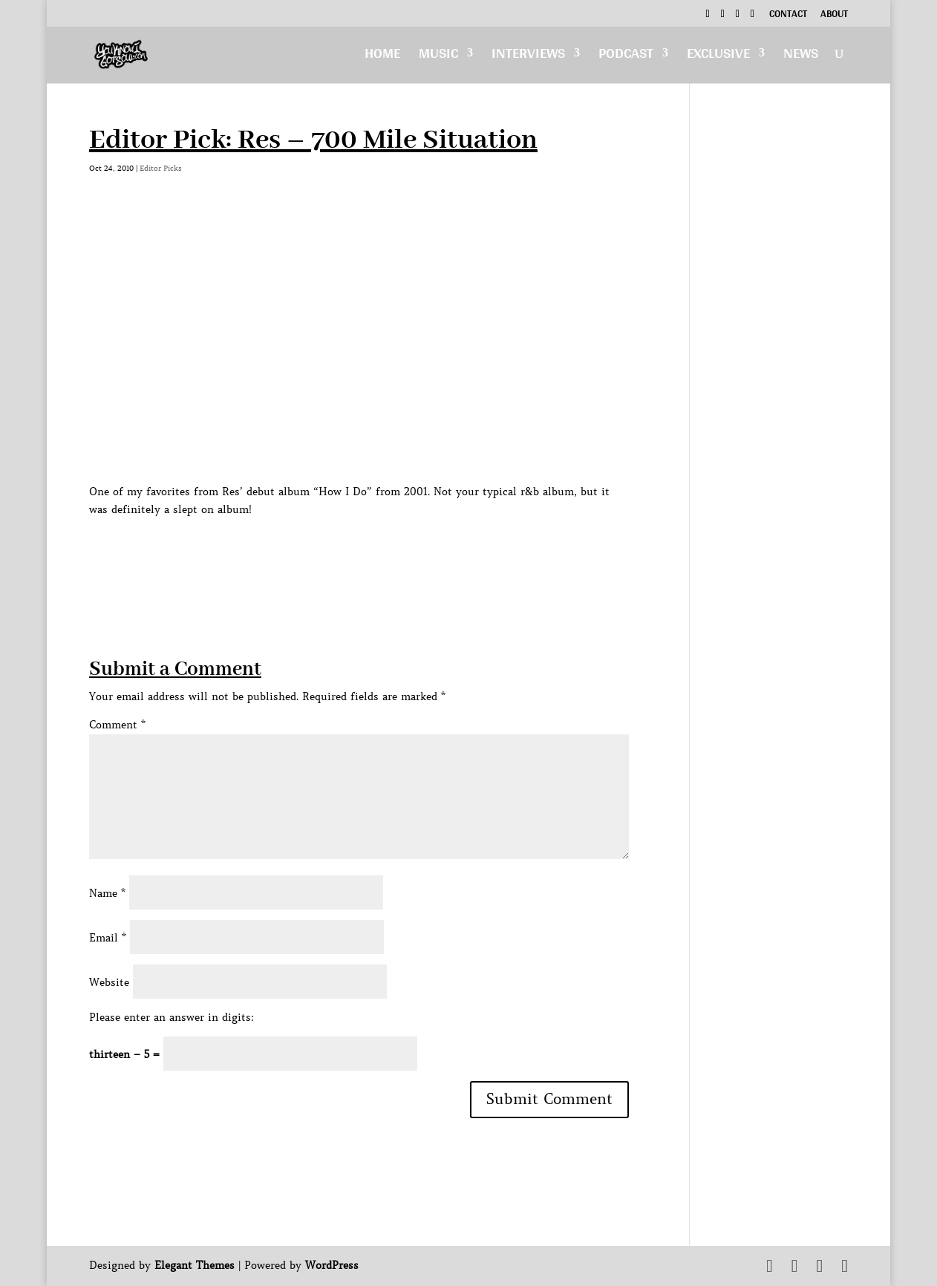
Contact (788, 15)
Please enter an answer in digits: (171, 1017)
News (800, 57)
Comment (117, 724)
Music (438, 57)
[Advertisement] (359, 551)
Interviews (528, 57)
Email (107, 937)
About (834, 15)
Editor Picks (161, 168)
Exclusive (718, 57)
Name (107, 893)
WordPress (332, 1265)
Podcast (625, 57)
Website (109, 982)
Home (382, 57)
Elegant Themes (194, 1265)
